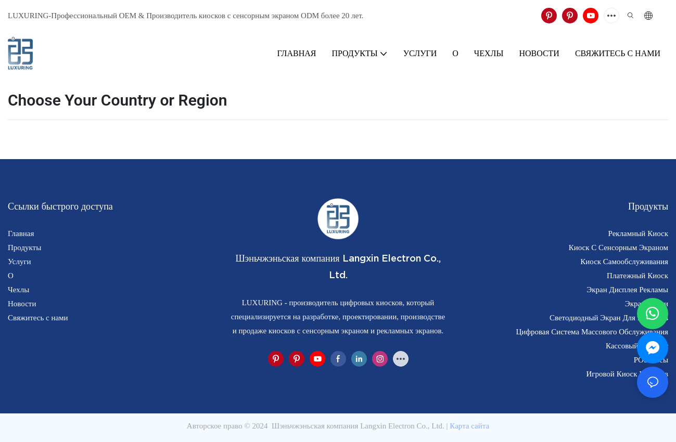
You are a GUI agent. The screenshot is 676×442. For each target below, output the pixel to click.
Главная (21, 233)
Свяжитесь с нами (38, 318)
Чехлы (18, 289)
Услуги (19, 261)
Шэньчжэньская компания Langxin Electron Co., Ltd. (358, 426)
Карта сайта (469, 426)
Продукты (24, 247)
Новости (22, 304)
